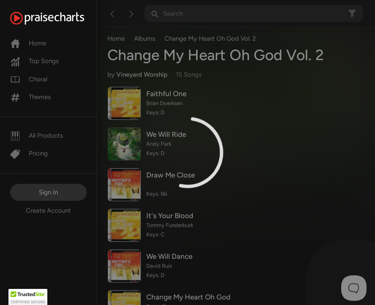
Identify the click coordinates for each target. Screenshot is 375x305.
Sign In (48, 192)
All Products (36, 135)
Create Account (48, 210)
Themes (30, 97)
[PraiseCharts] (57, 18)
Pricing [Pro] (29, 153)
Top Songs (34, 61)
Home (28, 43)
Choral (28, 79)
